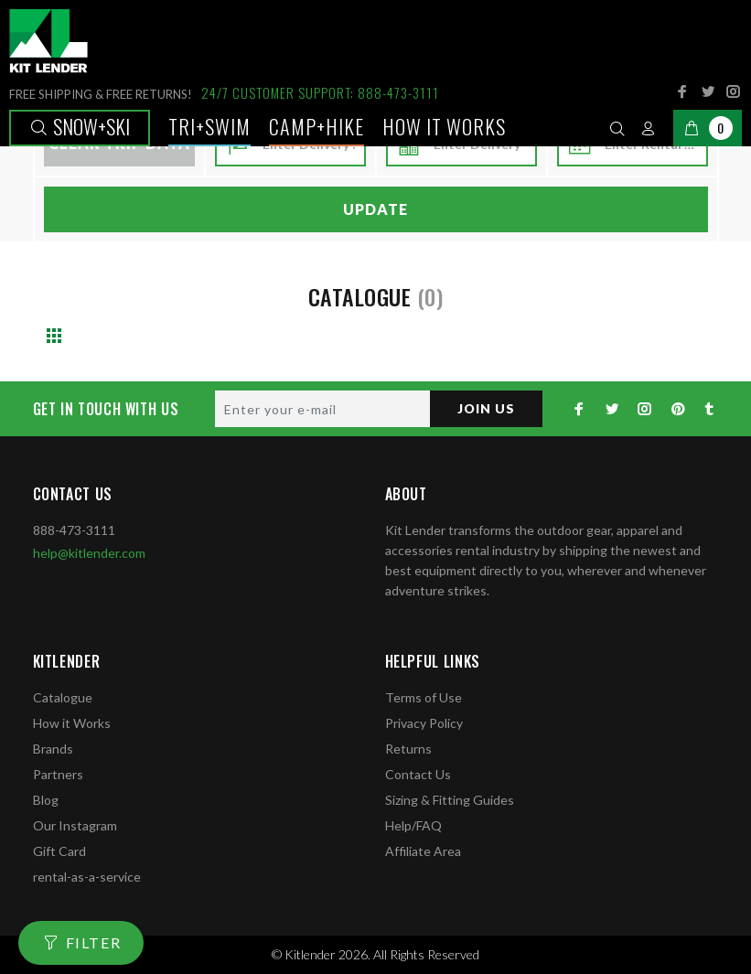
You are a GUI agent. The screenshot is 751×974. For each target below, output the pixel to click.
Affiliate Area (423, 851)
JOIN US (486, 408)
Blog (46, 800)
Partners (58, 774)
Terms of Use (423, 697)
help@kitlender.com (89, 553)
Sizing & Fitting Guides (449, 800)
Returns (408, 748)
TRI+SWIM (209, 126)
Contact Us (418, 774)
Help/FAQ (413, 825)
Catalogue (62, 697)
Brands (53, 748)
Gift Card (59, 851)
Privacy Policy (424, 723)
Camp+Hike (316, 126)
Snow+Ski (79, 126)
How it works (444, 126)
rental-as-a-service (87, 876)
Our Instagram (75, 825)
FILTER (94, 942)
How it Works (72, 723)
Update (375, 209)
